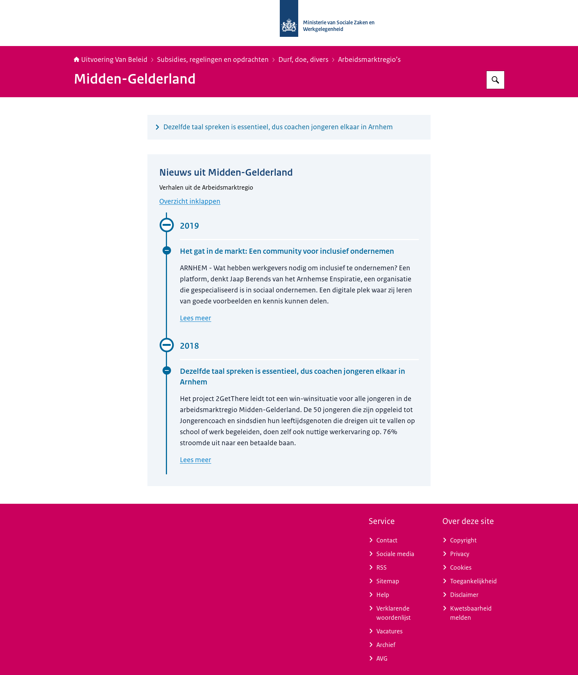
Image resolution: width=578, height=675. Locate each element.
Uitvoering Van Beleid (110, 59)
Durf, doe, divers (303, 59)
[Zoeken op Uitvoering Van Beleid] (495, 80)
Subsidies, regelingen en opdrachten (213, 59)
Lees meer (195, 318)
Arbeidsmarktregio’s (369, 59)
